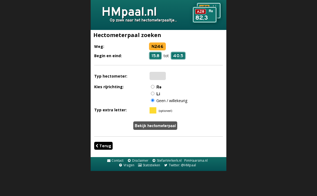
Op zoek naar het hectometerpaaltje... (143, 20)
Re (158, 87)
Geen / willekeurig (171, 100)
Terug (103, 145)
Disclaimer (137, 160)
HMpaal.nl (129, 11)
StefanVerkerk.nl (167, 160)
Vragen (126, 165)
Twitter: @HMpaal (180, 165)
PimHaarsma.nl (196, 160)
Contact (115, 160)
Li (158, 94)
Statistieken (149, 165)
